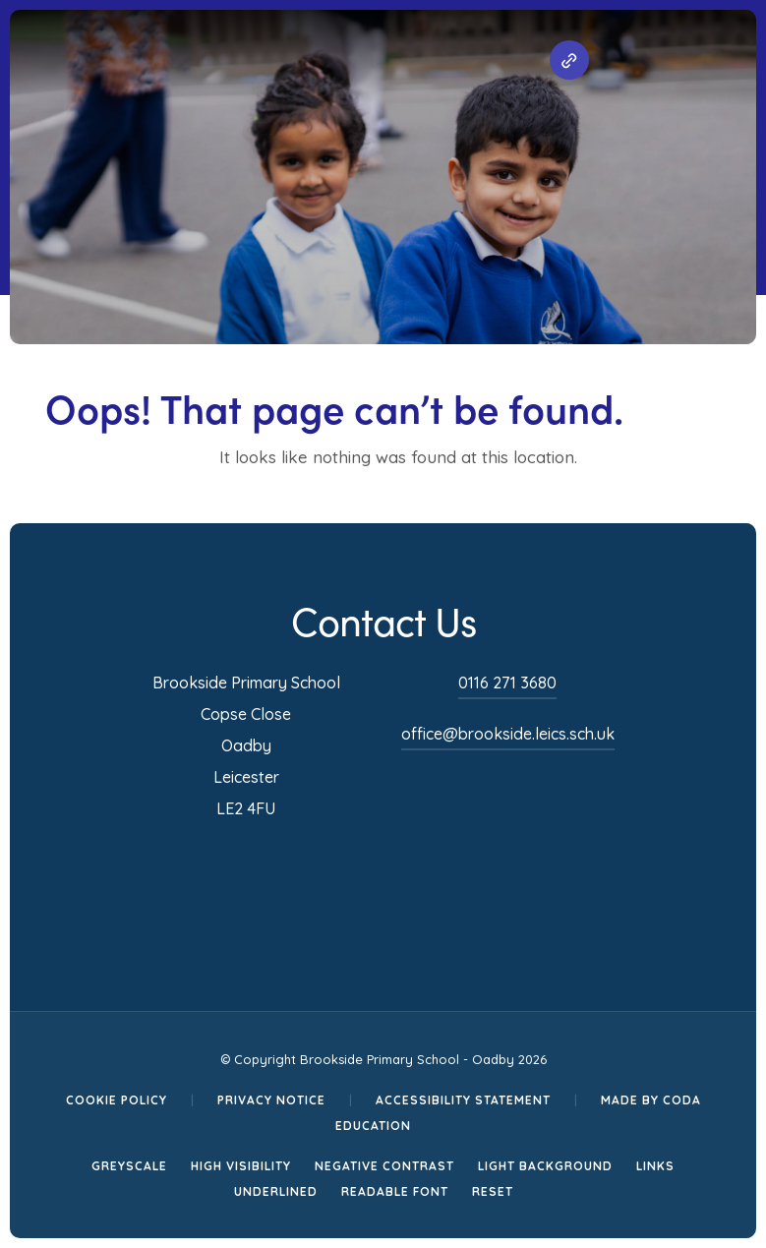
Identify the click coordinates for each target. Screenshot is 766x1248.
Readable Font (394, 1191)
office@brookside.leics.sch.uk (508, 733)
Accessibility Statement (463, 1100)
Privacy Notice (271, 1100)
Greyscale (129, 1166)
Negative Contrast (384, 1166)
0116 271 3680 (507, 682)
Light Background (545, 1166)
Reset (492, 1191)
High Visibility (241, 1166)
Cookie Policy (116, 1100)
